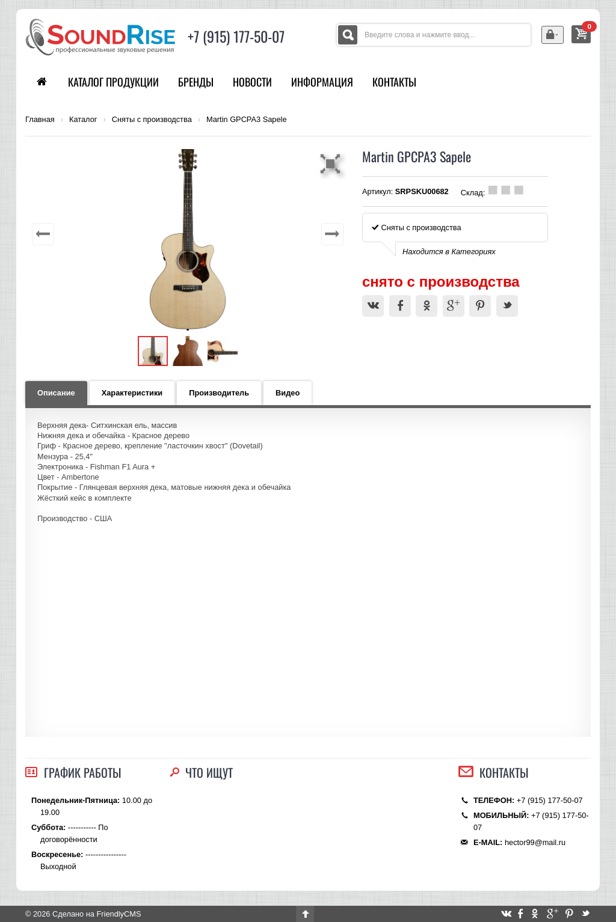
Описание (56, 392)
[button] (332, 163)
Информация (322, 82)
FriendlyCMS (118, 913)
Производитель (219, 392)
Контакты (394, 82)
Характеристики (132, 392)
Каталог (83, 119)
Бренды (196, 82)
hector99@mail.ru (535, 842)
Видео (288, 392)
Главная (40, 119)
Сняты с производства (152, 119)
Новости (252, 82)
